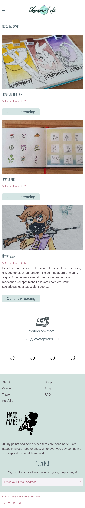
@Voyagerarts (39, 339)
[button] (3, 9)
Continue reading (21, 112)
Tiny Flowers (8, 179)
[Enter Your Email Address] (42, 482)
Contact (7, 388)
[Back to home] (42, 9)
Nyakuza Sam (8, 256)
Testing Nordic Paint (12, 94)
